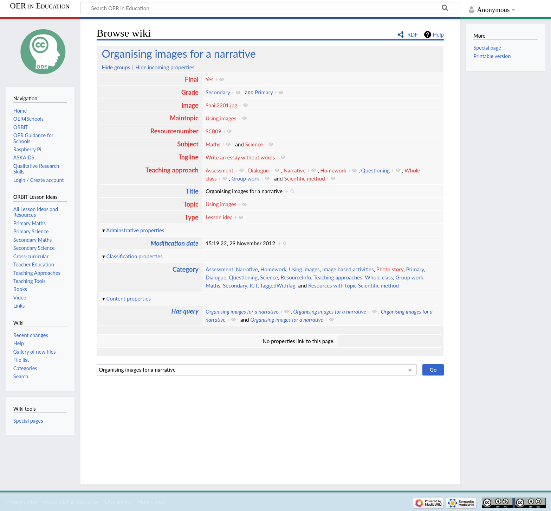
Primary (264, 92)
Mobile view (151, 501)
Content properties (128, 298)
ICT (254, 285)
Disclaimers (118, 501)
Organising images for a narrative (179, 53)
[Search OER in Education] (270, 7)
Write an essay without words (240, 157)
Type (192, 217)
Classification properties (134, 256)
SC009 (213, 131)
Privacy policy (21, 501)
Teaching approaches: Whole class (353, 277)
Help (438, 34)
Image (190, 105)
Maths (213, 144)
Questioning (375, 170)
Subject (187, 144)
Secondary (218, 92)
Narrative (294, 170)
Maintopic (184, 118)
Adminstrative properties (135, 230)
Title (192, 191)
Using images (221, 118)
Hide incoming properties (164, 67)
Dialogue (258, 170)
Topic (191, 204)
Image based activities (348, 269)
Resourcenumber (174, 131)
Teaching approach (172, 170)
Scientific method (304, 178)
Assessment (219, 170)
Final (192, 79)
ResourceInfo (295, 277)
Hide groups (116, 67)
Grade (190, 92)
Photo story (389, 269)
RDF (412, 34)
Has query (185, 311)
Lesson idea (219, 217)
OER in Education (40, 6)
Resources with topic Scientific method (353, 285)
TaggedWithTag (278, 285)
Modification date (174, 243)
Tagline (189, 157)
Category (186, 269)
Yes (209, 79)
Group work (245, 178)
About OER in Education (71, 501)
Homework (333, 170)
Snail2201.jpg (221, 105)
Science (254, 144)
